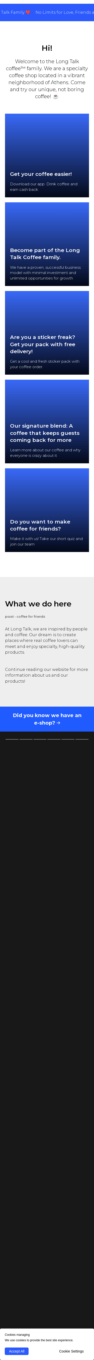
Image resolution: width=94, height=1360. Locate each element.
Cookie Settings (71, 1351)
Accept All (16, 1351)
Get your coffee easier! (41, 174)
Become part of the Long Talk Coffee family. (45, 253)
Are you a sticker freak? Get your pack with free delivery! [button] (42, 344)
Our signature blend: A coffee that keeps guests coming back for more (44, 433)
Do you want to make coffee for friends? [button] (40, 525)
